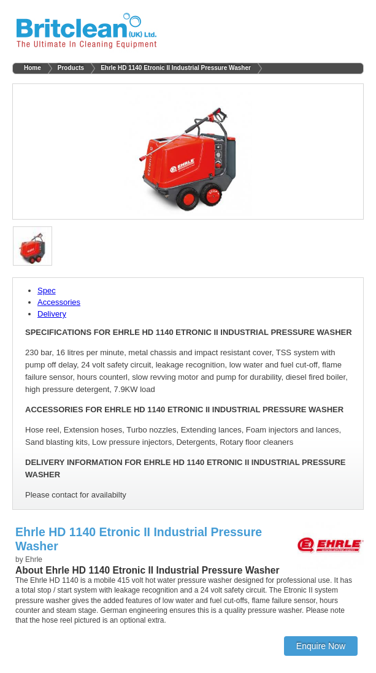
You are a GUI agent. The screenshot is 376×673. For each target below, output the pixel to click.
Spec (46, 290)
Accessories (58, 302)
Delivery (51, 313)
